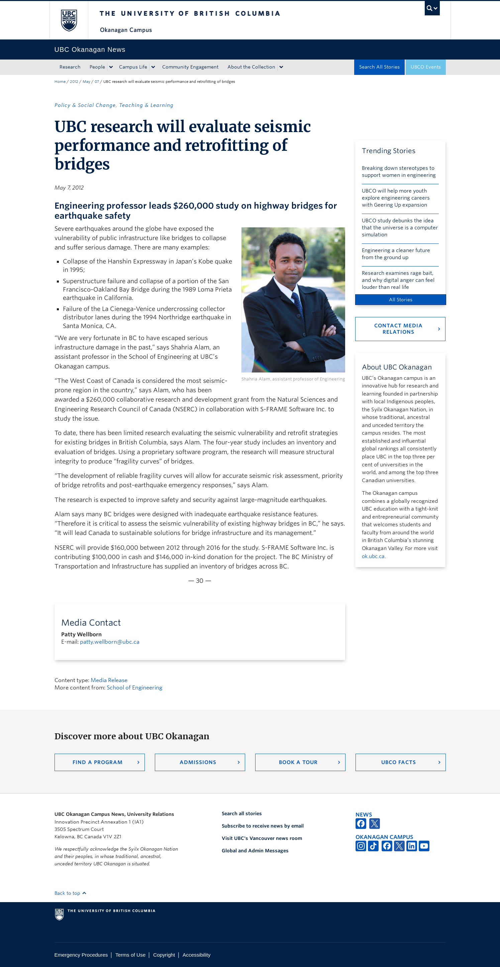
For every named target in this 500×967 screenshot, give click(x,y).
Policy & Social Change (85, 105)
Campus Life (133, 67)
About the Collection (251, 67)
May (86, 81)
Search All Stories (379, 67)
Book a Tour (298, 762)
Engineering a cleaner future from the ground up (396, 253)
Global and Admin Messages (255, 850)
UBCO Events (426, 67)
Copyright (164, 955)
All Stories (400, 299)
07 (97, 81)
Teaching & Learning (146, 105)
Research (70, 67)
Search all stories (242, 813)
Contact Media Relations (398, 329)
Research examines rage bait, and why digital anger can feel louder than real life (398, 280)
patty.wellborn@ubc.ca (109, 642)
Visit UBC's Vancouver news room (262, 838)
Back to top (71, 893)
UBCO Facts (398, 762)
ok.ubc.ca (373, 556)
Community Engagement (190, 67)
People (97, 67)
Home (60, 81)
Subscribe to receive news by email (263, 826)
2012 (74, 81)
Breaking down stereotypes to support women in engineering (399, 171)
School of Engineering (134, 687)
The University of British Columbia (68, 20)
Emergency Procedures (81, 955)
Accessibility (196, 955)
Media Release (109, 680)
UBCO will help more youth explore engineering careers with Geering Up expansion (396, 198)
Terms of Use (130, 955)
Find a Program (98, 762)
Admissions (198, 762)
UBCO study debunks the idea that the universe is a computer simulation (400, 228)
